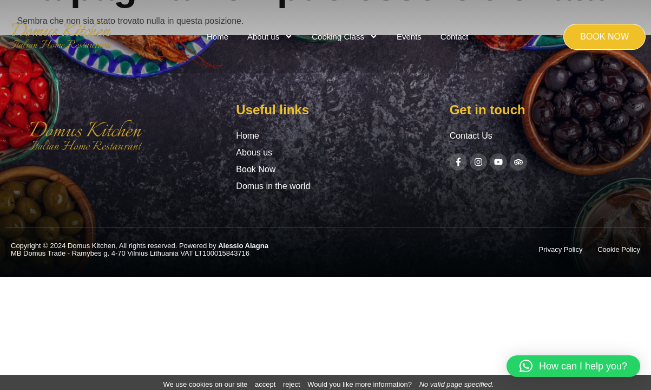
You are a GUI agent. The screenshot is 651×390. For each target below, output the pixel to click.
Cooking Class (345, 36)
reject (291, 384)
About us (270, 36)
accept (265, 384)
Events (409, 36)
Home (217, 36)
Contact (454, 36)
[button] (573, 366)
